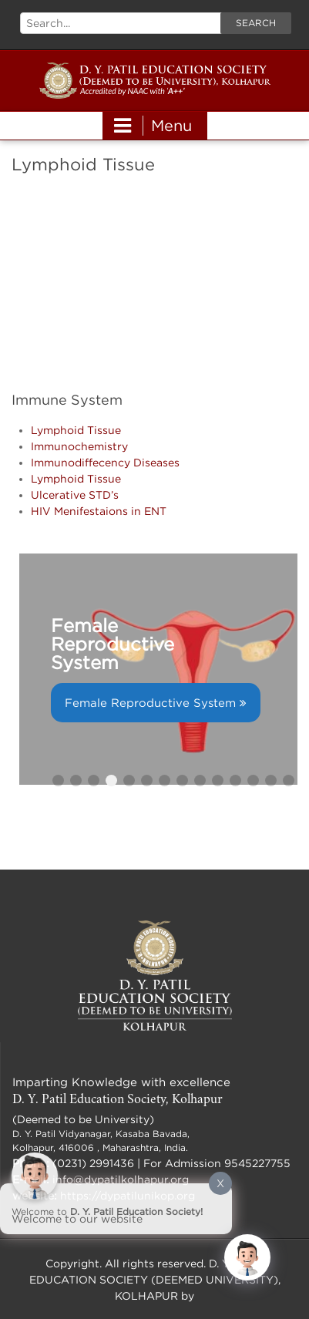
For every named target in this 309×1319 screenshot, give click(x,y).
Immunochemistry (79, 446)
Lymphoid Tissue (76, 430)
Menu (153, 126)
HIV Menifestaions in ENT (98, 510)
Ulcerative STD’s (75, 494)
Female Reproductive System (150, 703)
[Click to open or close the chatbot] (247, 1257)
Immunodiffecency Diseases (105, 462)
